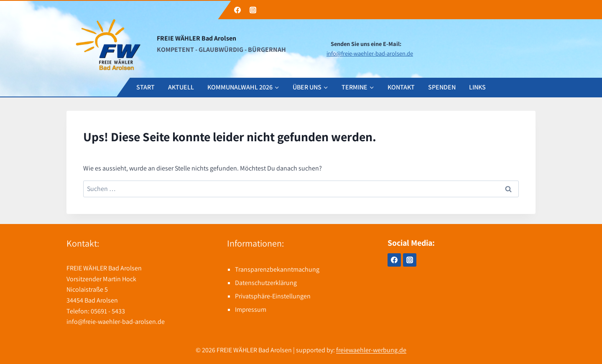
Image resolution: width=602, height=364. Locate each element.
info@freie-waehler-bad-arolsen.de (370, 53)
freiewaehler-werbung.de (371, 350)
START (145, 87)
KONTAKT (401, 87)
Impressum (250, 309)
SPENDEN (442, 87)
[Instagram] (253, 10)
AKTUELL (181, 87)
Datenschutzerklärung (266, 282)
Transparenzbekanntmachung (277, 269)
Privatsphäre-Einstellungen (273, 296)
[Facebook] (237, 10)
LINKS (477, 87)
